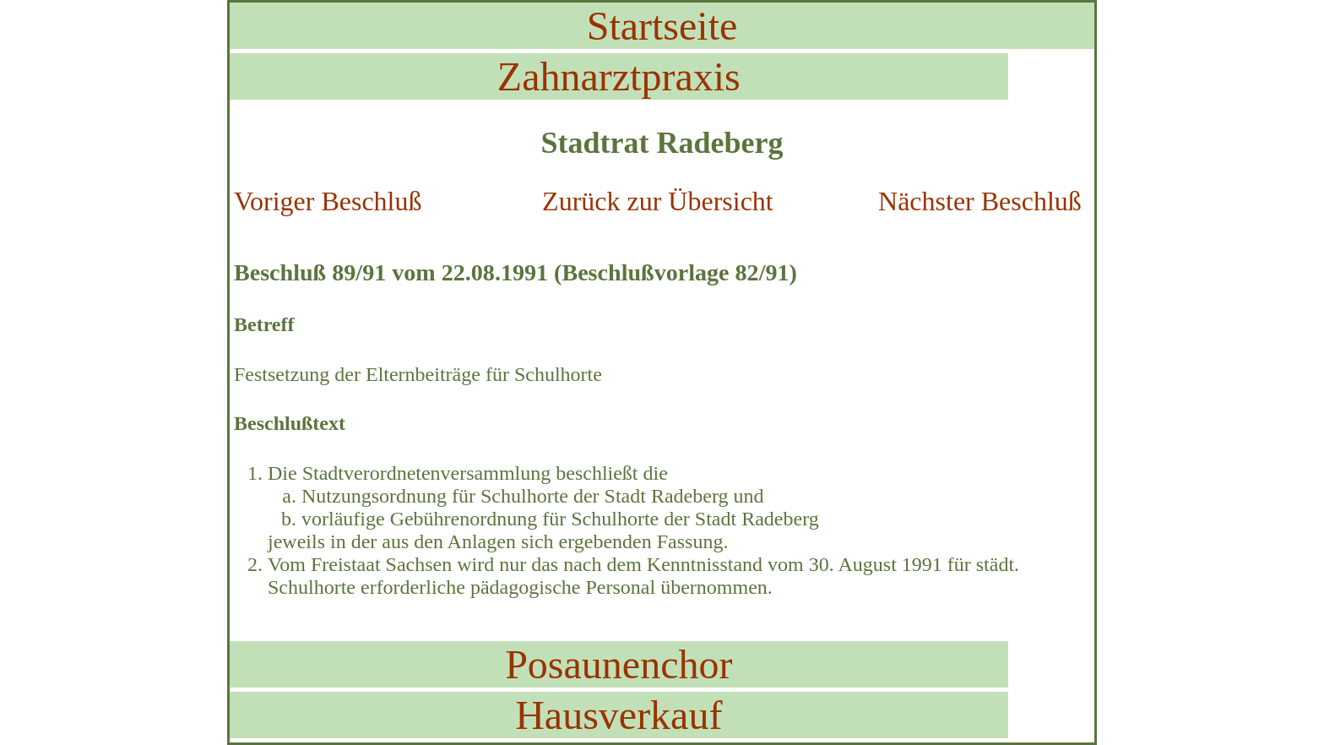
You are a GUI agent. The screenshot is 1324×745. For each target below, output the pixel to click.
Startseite (662, 25)
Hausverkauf (618, 715)
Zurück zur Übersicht (657, 201)
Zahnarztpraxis (619, 76)
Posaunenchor (618, 664)
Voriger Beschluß (327, 201)
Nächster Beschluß (980, 201)
